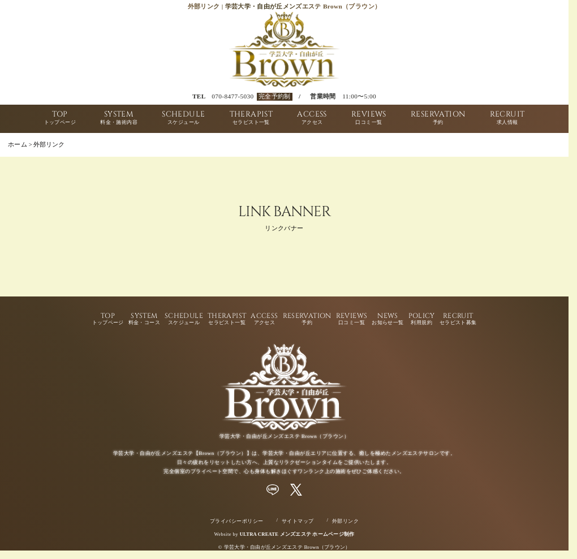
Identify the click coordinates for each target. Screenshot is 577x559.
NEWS (387, 319)
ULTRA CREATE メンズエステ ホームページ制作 (297, 534)
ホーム (17, 144)
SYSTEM (118, 118)
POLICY (421, 319)
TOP (60, 118)
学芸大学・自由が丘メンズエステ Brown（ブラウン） (287, 547)
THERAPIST (251, 118)
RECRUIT (507, 118)
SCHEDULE (183, 118)
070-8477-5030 (232, 96)
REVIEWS (368, 118)
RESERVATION (438, 118)
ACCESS (311, 118)
